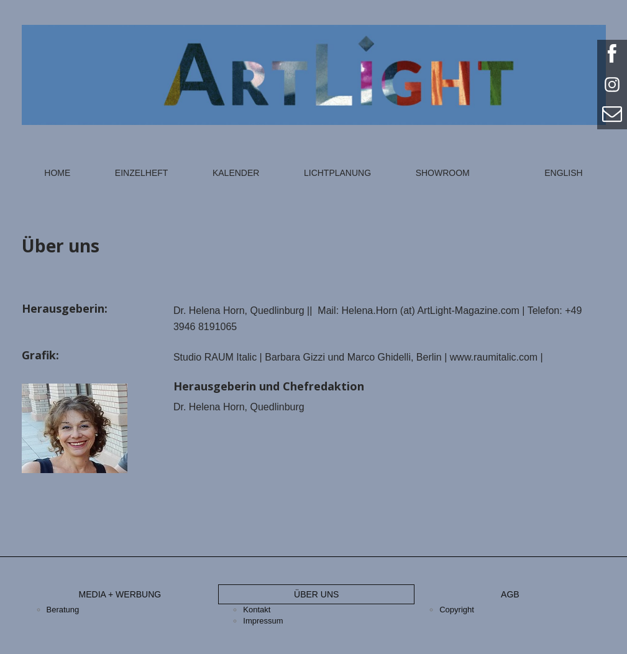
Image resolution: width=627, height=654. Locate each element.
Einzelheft (141, 173)
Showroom (443, 173)
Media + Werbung (120, 594)
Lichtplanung (337, 173)
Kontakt (256, 609)
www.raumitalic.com (494, 357)
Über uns (316, 594)
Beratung (63, 609)
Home (57, 173)
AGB (510, 594)
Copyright (456, 609)
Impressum (263, 620)
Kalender (236, 173)
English (563, 173)
